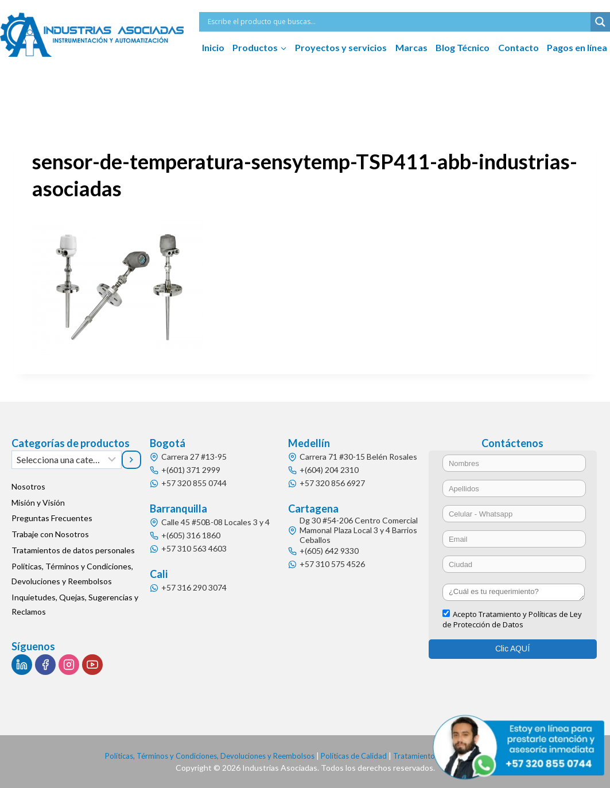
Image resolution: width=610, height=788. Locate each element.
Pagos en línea (577, 47)
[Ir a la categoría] (131, 460)
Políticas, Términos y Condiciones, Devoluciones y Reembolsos (72, 574)
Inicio (213, 47)
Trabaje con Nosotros (50, 534)
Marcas (411, 47)
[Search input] (398, 22)
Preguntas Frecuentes (51, 518)
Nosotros (28, 486)
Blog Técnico (462, 47)
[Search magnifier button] (600, 22)
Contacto (518, 47)
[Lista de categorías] (66, 460)
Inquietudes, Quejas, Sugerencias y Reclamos (74, 604)
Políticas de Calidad (357, 755)
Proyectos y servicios (341, 47)
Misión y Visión (38, 502)
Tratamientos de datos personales (73, 551)
